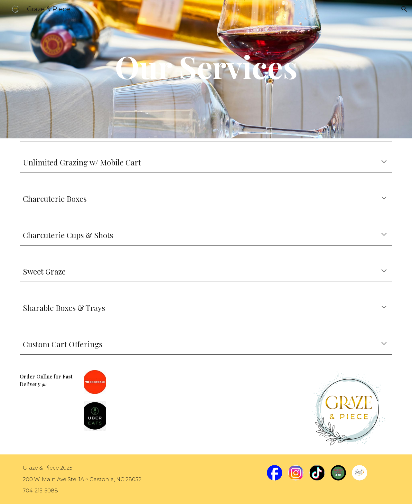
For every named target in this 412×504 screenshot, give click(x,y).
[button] (404, 9)
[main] (206, 69)
